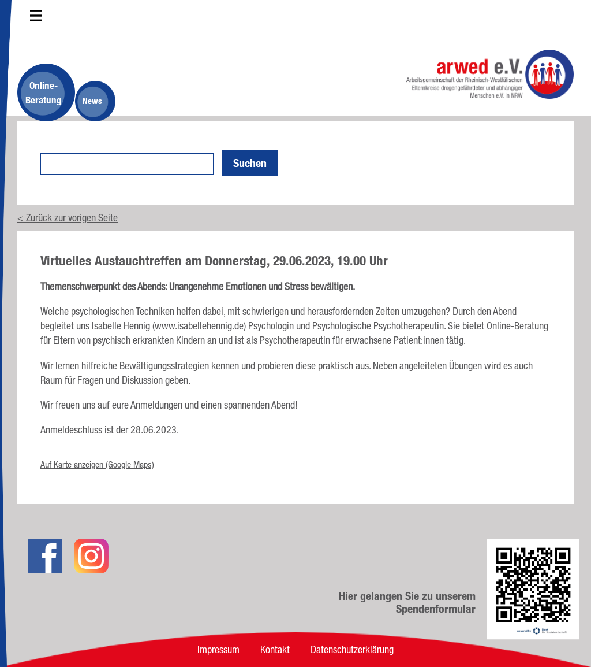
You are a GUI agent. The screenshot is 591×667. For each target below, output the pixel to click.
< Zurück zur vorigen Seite (67, 217)
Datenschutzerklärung (352, 649)
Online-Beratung (43, 92)
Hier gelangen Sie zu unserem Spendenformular (407, 602)
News (92, 100)
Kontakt (275, 649)
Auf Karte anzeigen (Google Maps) (97, 464)
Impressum (218, 649)
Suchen (250, 163)
